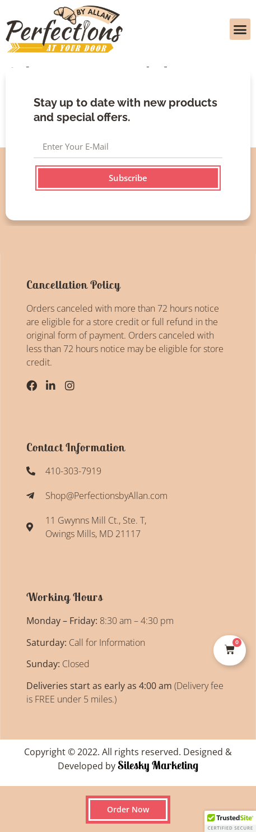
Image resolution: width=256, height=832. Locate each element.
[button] (240, 29)
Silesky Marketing (156, 765)
